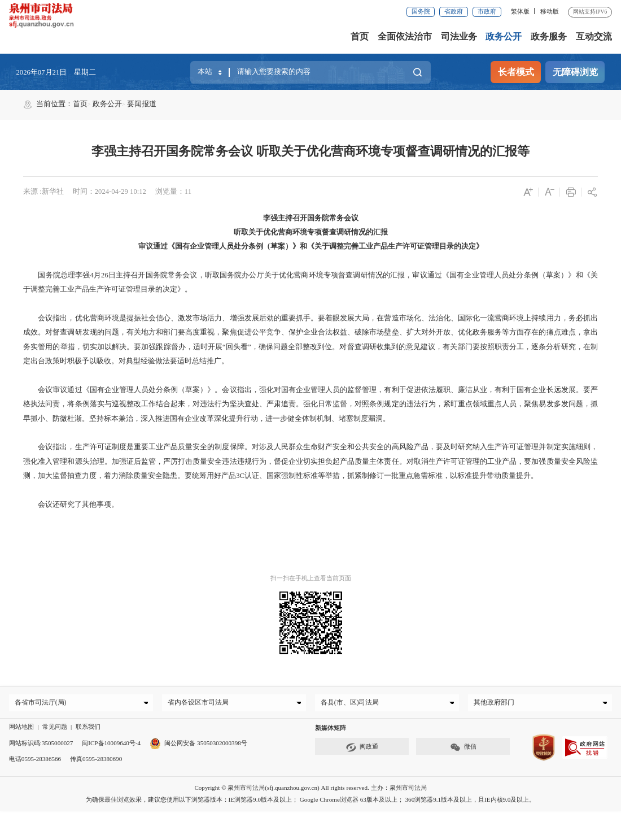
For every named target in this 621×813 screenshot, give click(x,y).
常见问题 (54, 728)
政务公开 (504, 36)
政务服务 (549, 36)
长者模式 (516, 72)
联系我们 (88, 728)
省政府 (453, 11)
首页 (360, 36)
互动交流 (594, 36)
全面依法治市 (405, 36)
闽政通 (362, 749)
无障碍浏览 (575, 72)
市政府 (487, 11)
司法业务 (459, 36)
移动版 (549, 11)
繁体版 (520, 11)
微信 (463, 749)
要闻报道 (141, 104)
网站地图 (21, 728)
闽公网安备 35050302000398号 (198, 745)
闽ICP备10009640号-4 (111, 745)
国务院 (421, 11)
